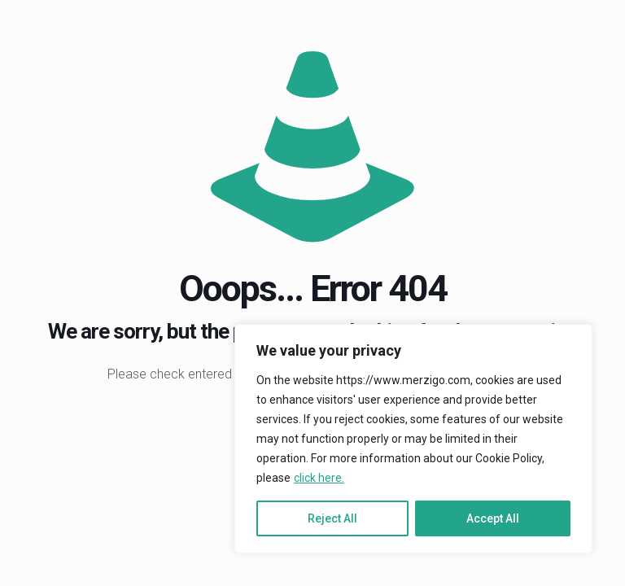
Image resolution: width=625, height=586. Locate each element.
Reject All (332, 518)
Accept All (492, 518)
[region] (413, 438)
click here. (319, 477)
